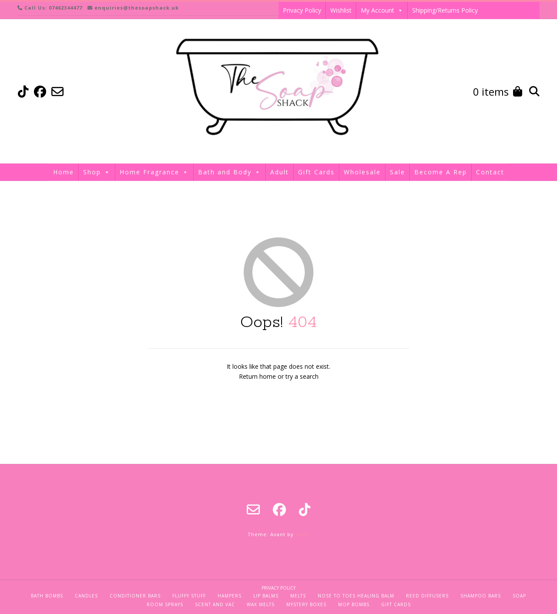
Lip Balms (265, 596)
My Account (382, 10)
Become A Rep (440, 172)
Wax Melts (261, 604)
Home (63, 172)
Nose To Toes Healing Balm (356, 596)
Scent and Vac (215, 604)
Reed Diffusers (427, 596)
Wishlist (341, 10)
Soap (519, 596)
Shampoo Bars (480, 596)
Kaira (302, 534)
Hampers (230, 596)
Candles (86, 596)
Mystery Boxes (306, 604)
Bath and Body (229, 172)
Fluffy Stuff (189, 596)
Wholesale (362, 172)
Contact (490, 172)
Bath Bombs (47, 596)
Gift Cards (316, 172)
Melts (298, 596)
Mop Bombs (353, 604)
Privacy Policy (302, 10)
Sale (397, 172)
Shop (97, 172)
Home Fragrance (154, 172)
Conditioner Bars (135, 596)
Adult (279, 172)
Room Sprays (165, 604)
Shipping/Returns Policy (445, 10)
